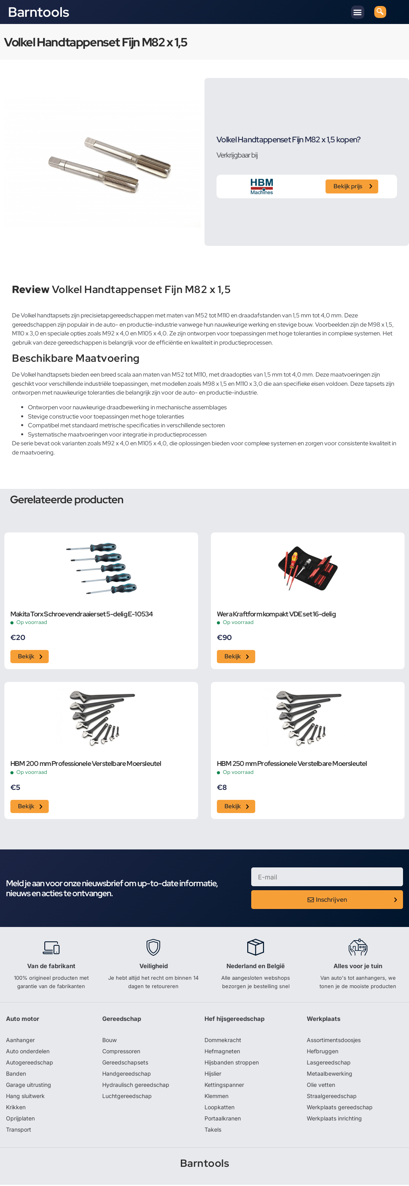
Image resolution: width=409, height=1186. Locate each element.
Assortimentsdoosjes (334, 1041)
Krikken (16, 1108)
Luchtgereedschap (127, 1097)
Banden (16, 1074)
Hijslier (212, 1074)
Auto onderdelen (28, 1052)
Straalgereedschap (332, 1097)
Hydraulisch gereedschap (135, 1085)
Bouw (109, 1041)
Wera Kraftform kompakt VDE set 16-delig (276, 614)
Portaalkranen (222, 1119)
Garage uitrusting (28, 1085)
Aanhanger (20, 1041)
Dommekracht (222, 1041)
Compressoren (121, 1052)
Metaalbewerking (329, 1074)
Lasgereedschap (329, 1063)
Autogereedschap (29, 1063)
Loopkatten (219, 1108)
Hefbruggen (322, 1052)
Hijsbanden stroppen (231, 1063)
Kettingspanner (224, 1085)
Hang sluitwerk (25, 1097)
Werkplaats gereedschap (340, 1108)
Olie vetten (321, 1085)
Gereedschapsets (125, 1063)
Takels (212, 1130)
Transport (18, 1130)
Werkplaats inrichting (334, 1119)
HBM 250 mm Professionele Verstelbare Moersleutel (292, 765)
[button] (357, 12)
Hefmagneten (222, 1052)
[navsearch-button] (380, 12)
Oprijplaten (20, 1119)
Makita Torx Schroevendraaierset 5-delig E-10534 (81, 614)
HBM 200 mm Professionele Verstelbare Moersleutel (85, 765)
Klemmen (216, 1097)
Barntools (38, 12)
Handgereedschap (126, 1074)
